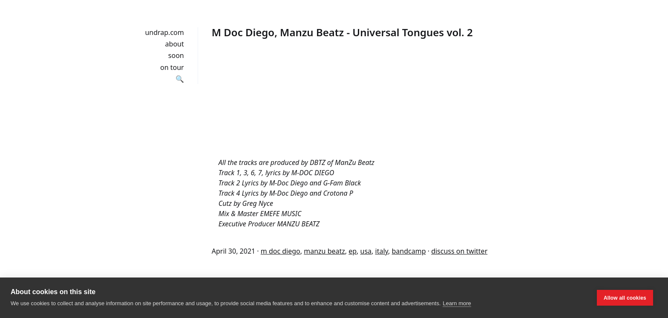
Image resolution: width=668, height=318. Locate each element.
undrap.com (164, 32)
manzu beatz (324, 251)
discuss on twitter (459, 251)
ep (352, 251)
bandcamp (409, 251)
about (174, 44)
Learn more (457, 303)
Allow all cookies (625, 298)
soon (176, 55)
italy (382, 251)
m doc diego (280, 251)
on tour (172, 67)
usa (366, 251)
